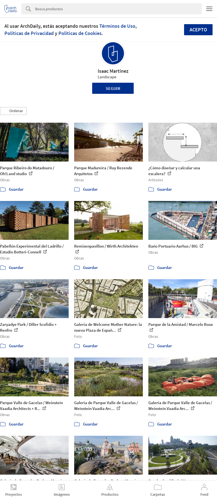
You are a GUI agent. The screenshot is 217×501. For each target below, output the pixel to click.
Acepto (198, 29)
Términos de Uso (117, 26)
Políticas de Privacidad (29, 33)
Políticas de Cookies (80, 33)
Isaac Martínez (113, 71)
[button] (13, 111)
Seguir (113, 88)
